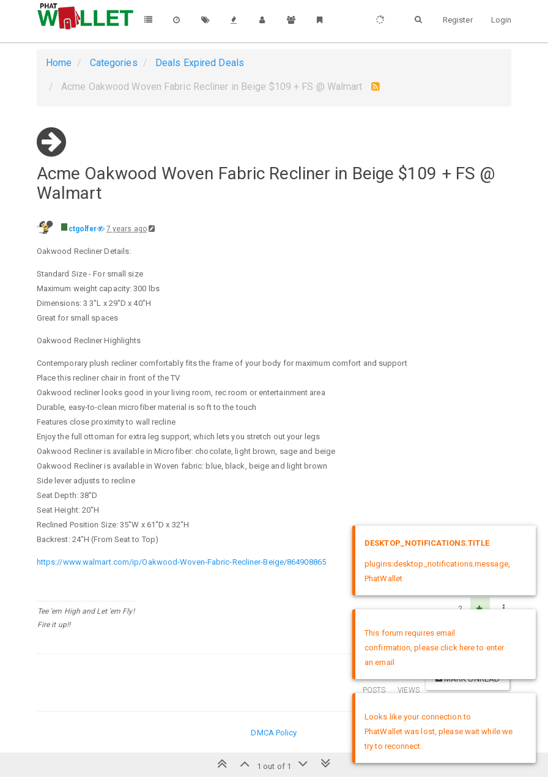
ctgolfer (82, 229)
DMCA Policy (274, 732)
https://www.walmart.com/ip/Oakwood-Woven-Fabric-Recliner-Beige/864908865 (181, 562)
